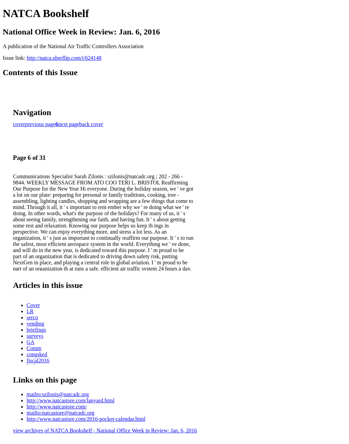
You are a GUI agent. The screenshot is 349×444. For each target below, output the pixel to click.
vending (35, 324)
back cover (91, 124)
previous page (40, 124)
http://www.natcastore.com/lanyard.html (71, 400)
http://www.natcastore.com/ (57, 407)
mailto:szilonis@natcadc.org (58, 394)
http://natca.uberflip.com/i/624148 (64, 58)
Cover (33, 305)
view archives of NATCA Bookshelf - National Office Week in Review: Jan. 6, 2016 (105, 430)
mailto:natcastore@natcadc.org (60, 413)
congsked (37, 354)
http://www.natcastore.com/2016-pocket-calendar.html (86, 419)
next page (68, 124)
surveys (35, 336)
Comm (34, 348)
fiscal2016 (38, 360)
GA (30, 342)
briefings (36, 330)
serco (32, 317)
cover (19, 124)
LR (30, 311)
